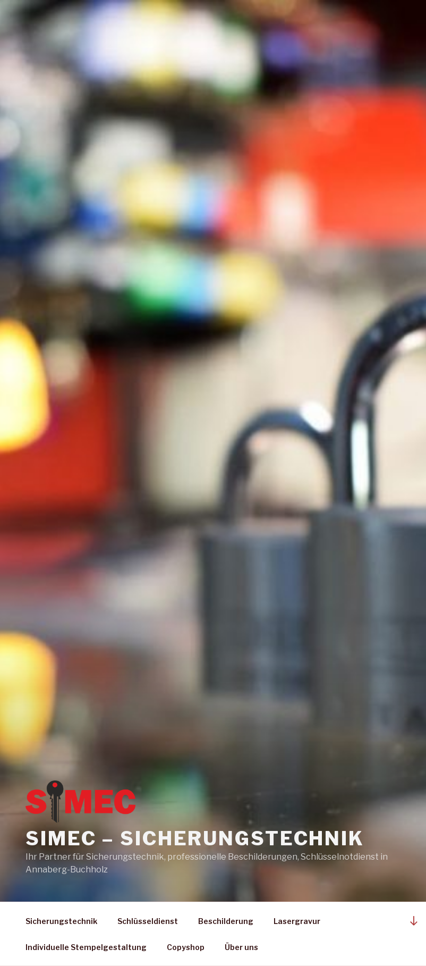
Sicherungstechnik (61, 921)
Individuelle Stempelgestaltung (86, 947)
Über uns (241, 947)
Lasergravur (297, 921)
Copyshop (186, 947)
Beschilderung (225, 921)
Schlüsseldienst (147, 921)
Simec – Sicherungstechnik (194, 838)
